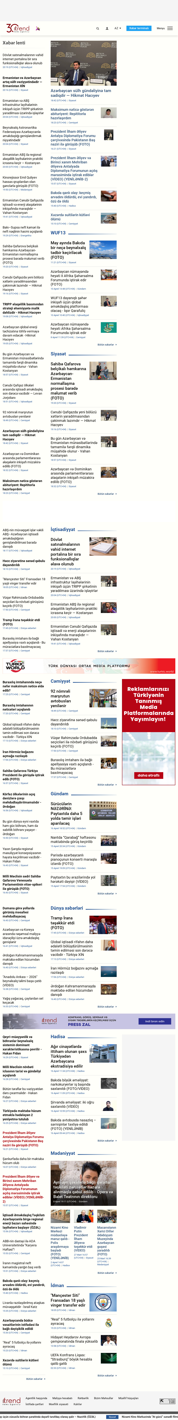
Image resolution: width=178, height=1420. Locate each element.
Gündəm (59, 793)
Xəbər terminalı (139, 28)
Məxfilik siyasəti (58, 1404)
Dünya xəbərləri (67, 908)
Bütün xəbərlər (106, 344)
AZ (116, 28)
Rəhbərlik (83, 1398)
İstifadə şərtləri (35, 1404)
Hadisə (58, 1036)
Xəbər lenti (14, 42)
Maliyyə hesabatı (62, 1398)
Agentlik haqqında (36, 1398)
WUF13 (58, 232)
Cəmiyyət (60, 681)
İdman (57, 1285)
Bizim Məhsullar (103, 1398)
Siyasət (58, 354)
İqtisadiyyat (63, 529)
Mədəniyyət (63, 1153)
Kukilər (78, 1404)
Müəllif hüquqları (128, 1398)
